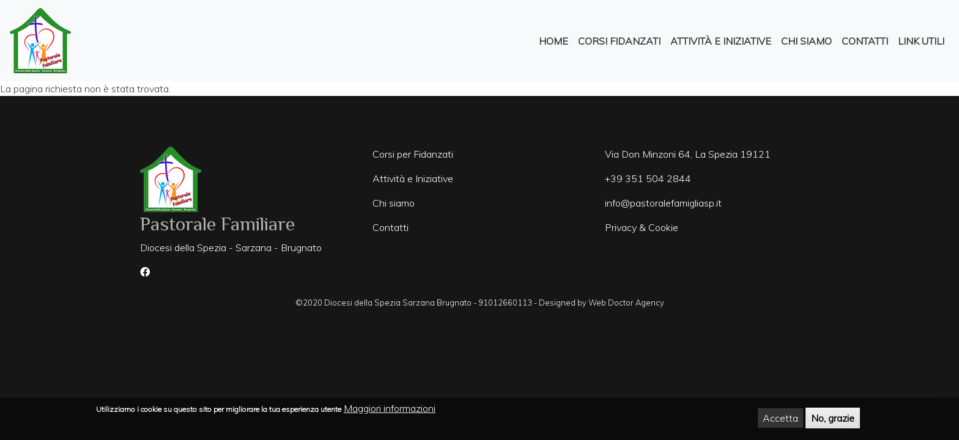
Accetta (780, 420)
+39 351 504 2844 (648, 178)
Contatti (865, 41)
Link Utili (921, 41)
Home (553, 41)
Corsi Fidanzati (619, 41)
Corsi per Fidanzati (412, 154)
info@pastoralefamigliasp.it (663, 203)
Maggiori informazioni (389, 410)
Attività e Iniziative (720, 41)
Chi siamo (393, 203)
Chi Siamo (806, 41)
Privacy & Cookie (641, 227)
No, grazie (832, 420)
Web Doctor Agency (626, 302)
